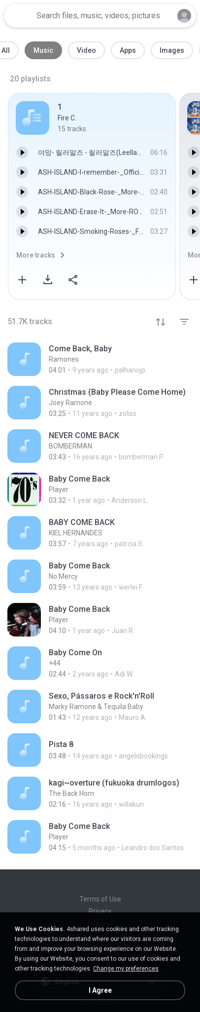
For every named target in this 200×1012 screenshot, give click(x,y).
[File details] (100, 359)
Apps (128, 50)
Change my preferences (126, 968)
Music (43, 50)
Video (86, 50)
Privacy (100, 911)
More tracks (35, 255)
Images (172, 50)
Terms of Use (100, 899)
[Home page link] (19, 16)
